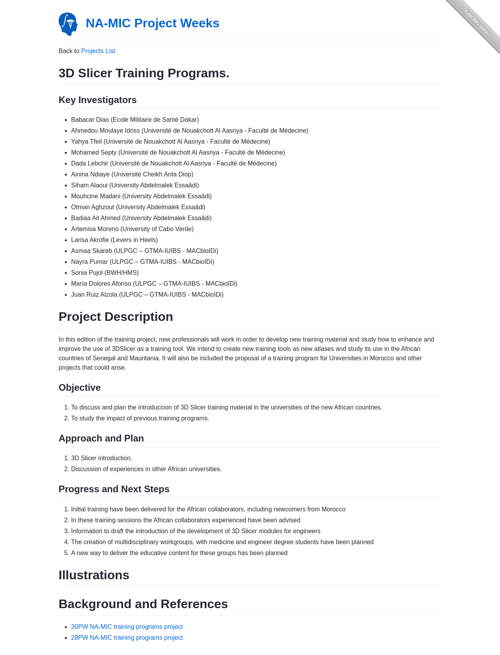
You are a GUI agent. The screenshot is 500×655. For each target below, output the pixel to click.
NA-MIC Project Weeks (153, 23)
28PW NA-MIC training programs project (127, 637)
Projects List (98, 51)
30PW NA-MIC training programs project (127, 626)
